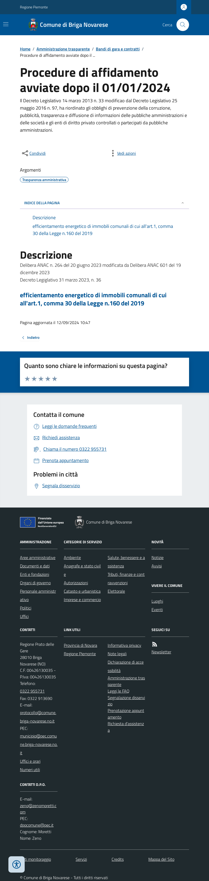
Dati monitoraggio (35, 859)
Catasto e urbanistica (82, 591)
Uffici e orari (30, 761)
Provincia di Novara (80, 645)
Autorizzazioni (76, 583)
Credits (118, 859)
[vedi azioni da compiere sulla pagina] (122, 153)
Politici (25, 608)
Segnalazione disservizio (126, 700)
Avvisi (156, 566)
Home (25, 49)
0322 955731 (32, 691)
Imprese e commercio (82, 599)
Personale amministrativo (38, 595)
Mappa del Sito (161, 859)
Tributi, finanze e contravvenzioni (126, 578)
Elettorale (116, 591)
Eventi (157, 609)
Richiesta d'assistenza (126, 726)
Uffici (24, 616)
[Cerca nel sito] (180, 24)
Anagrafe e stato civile (82, 570)
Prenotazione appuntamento (126, 713)
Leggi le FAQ (118, 691)
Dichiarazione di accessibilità (126, 666)
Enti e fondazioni (34, 574)
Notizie (157, 557)
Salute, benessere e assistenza (126, 561)
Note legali (117, 653)
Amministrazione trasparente (63, 49)
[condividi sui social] (33, 153)
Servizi (81, 859)
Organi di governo (35, 583)
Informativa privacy (124, 645)
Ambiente (72, 557)
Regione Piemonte (34, 7)
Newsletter (161, 652)
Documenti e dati (35, 566)
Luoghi (157, 601)
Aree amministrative (37, 557)
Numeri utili (30, 769)
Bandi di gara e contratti (118, 49)
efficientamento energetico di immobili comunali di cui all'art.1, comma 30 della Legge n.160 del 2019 (93, 299)
